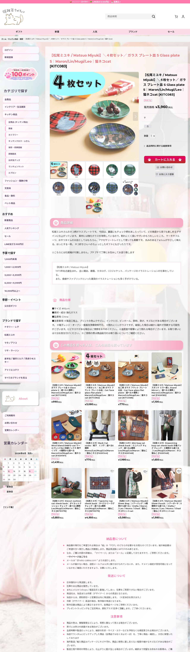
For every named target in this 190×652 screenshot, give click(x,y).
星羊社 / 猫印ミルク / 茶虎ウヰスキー (20, 360)
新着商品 (8, 220)
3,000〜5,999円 (12, 275)
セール (7, 236)
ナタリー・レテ (11, 327)
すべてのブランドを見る (15, 377)
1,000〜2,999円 (12, 267)
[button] (19, 32)
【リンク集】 (8, 507)
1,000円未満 (10, 259)
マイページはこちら (78, 556)
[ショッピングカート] (176, 16)
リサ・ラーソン (11, 350)
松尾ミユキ (9, 335)
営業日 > (117, 2)
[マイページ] (183, 16)
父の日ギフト (10, 306)
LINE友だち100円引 (100, 2)
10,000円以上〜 (12, 291)
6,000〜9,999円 (13, 283)
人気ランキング (11, 228)
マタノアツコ (10, 342)
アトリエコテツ (11, 370)
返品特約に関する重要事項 (157, 146)
